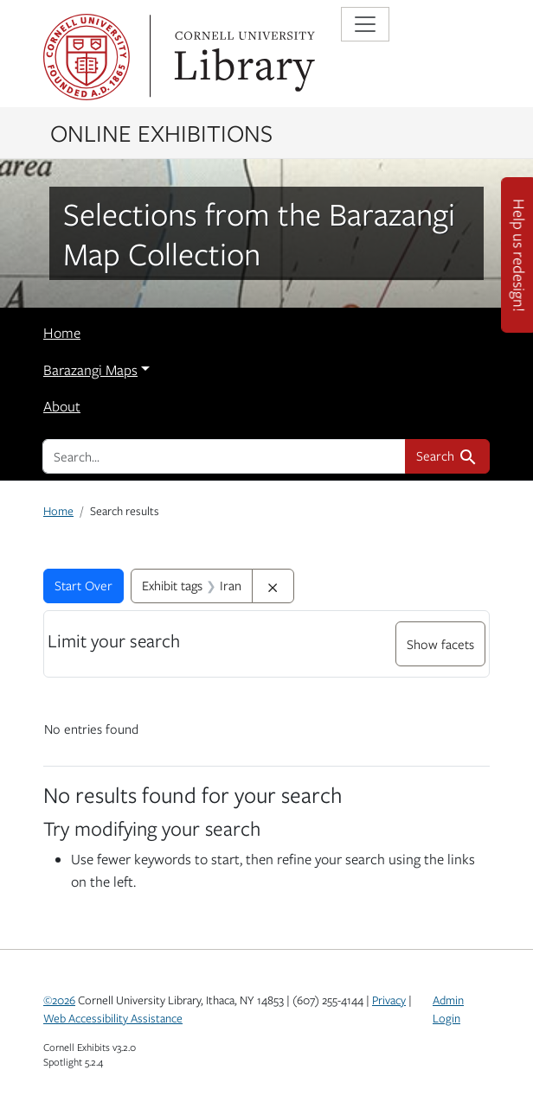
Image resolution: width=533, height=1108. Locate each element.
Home (61, 332)
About (61, 406)
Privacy (389, 1000)
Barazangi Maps (90, 369)
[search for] (224, 456)
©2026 (59, 1000)
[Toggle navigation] (365, 24)
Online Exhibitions (161, 132)
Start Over (83, 585)
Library (242, 57)
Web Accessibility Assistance (113, 1018)
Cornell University (86, 57)
